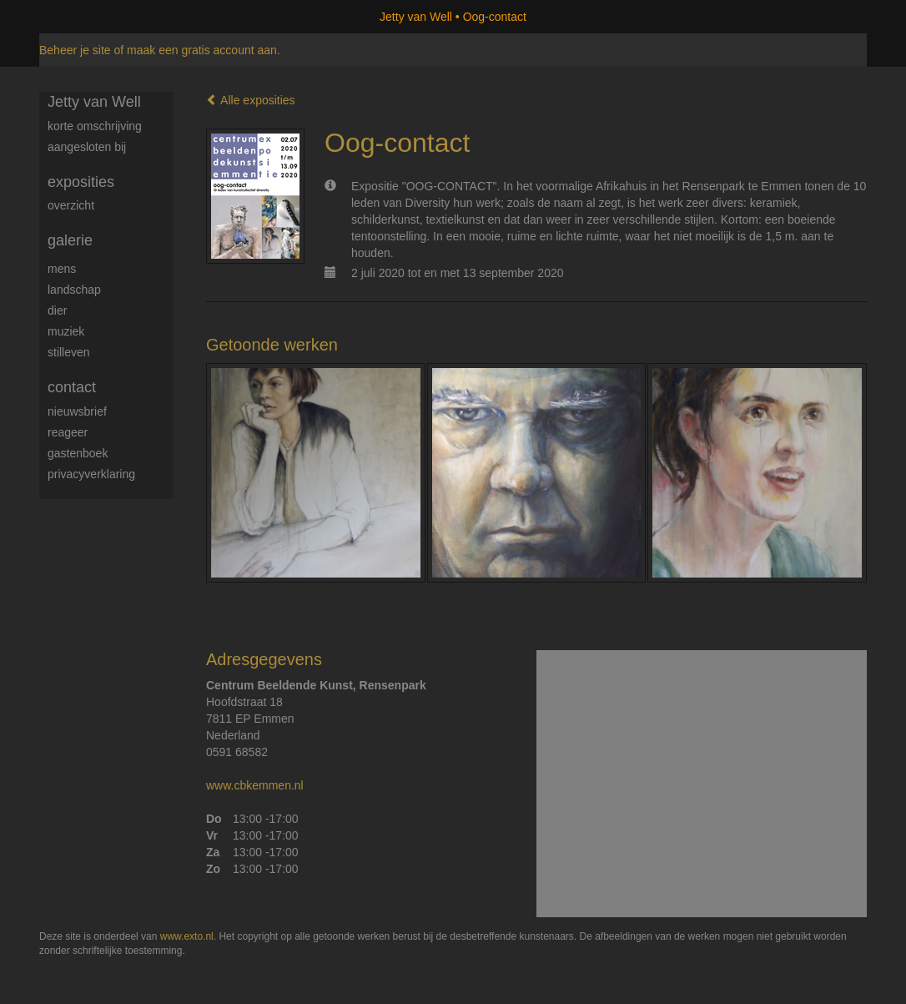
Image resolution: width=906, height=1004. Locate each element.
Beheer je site (75, 50)
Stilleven (69, 352)
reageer (68, 432)
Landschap (74, 289)
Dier (57, 310)
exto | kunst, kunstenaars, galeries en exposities (86, 16)
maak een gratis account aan (202, 50)
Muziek (66, 331)
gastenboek (78, 453)
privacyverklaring (91, 474)
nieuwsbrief (77, 411)
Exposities (81, 182)
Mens (62, 268)
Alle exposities (250, 100)
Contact (72, 387)
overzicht (71, 205)
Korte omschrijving (95, 126)
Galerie (70, 240)
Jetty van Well (416, 16)
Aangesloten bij (87, 147)
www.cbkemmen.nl (255, 785)
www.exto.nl (187, 936)
